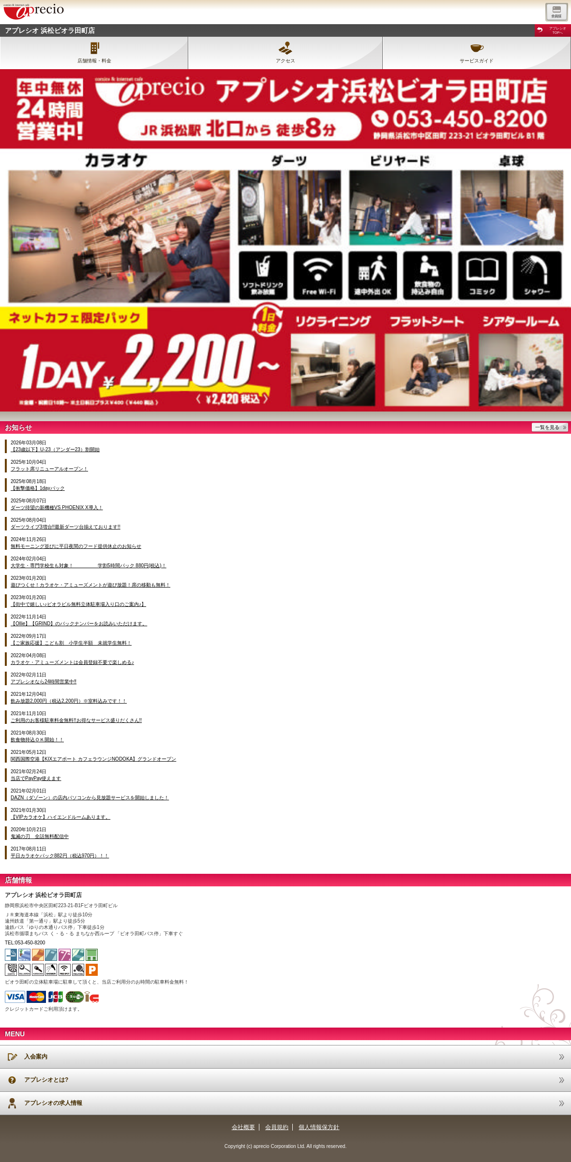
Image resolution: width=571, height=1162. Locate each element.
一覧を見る (547, 427)
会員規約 (276, 1127)
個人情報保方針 (319, 1127)
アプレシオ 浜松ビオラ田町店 (50, 30)
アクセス (285, 60)
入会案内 (35, 1056)
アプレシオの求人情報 (53, 1103)
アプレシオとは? (46, 1079)
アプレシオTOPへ (557, 30)
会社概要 (243, 1127)
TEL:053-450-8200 (25, 942)
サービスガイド (477, 60)
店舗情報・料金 (94, 60)
